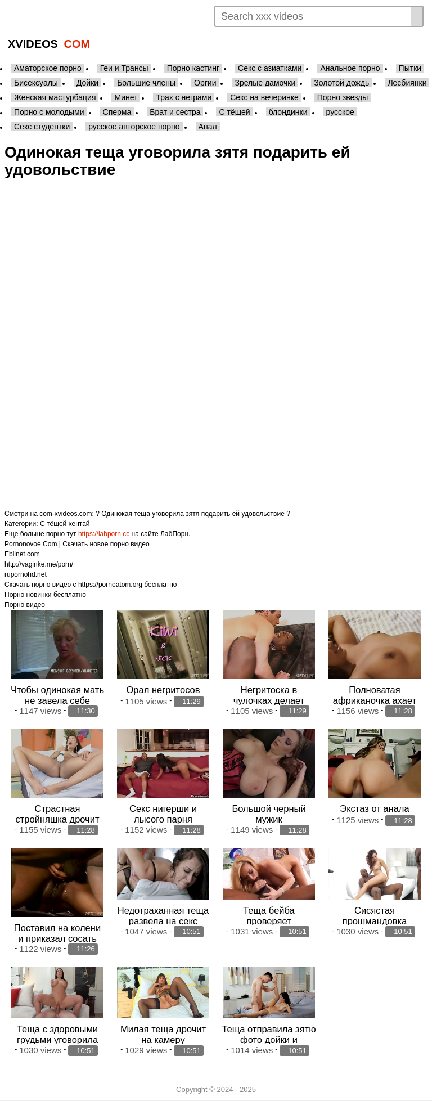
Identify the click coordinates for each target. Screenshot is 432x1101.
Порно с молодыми (49, 111)
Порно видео (24, 605)
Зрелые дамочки (265, 82)
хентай (79, 524)
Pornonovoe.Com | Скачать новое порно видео (77, 544)
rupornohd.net (25, 574)
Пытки (410, 68)
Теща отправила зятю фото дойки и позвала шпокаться (269, 1039)
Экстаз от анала (374, 808)
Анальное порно (350, 68)
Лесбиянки (407, 82)
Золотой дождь (341, 82)
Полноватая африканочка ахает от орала (374, 700)
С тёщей (234, 111)
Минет (125, 97)
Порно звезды (342, 97)
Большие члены (146, 82)
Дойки (87, 82)
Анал (208, 126)
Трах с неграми (184, 97)
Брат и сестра (175, 111)
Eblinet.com (22, 554)
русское (340, 111)
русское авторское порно (133, 126)
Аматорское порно (48, 68)
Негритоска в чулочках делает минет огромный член (269, 700)
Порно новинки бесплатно (45, 595)
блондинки (288, 111)
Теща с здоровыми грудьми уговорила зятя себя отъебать (57, 1039)
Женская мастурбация (55, 97)
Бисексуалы (36, 82)
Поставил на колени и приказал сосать (57, 933)
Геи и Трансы (124, 68)
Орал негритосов (163, 690)
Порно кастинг (193, 68)
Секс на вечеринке (264, 97)
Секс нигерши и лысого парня (163, 813)
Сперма (117, 111)
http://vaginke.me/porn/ (38, 564)
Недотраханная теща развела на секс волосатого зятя (163, 921)
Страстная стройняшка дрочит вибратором (58, 819)
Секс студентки (42, 126)
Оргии (205, 82)
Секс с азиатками (270, 68)
